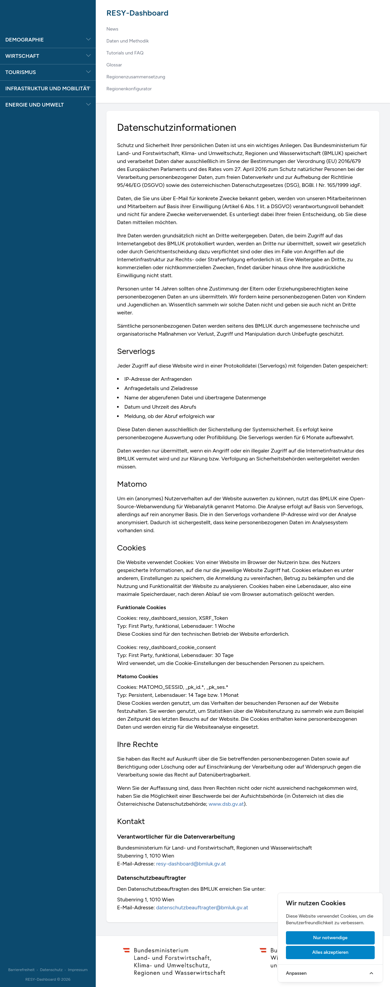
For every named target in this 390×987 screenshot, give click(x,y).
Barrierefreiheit (21, 969)
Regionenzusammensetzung (135, 77)
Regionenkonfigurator (129, 89)
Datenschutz (51, 969)
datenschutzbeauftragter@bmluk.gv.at (202, 907)
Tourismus (20, 72)
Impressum (77, 969)
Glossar (114, 65)
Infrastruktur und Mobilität (47, 88)
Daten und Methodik (127, 41)
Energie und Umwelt (34, 105)
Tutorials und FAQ (125, 53)
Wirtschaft (22, 56)
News (112, 29)
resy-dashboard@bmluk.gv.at (191, 864)
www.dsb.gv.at (226, 804)
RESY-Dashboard (137, 13)
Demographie (24, 40)
